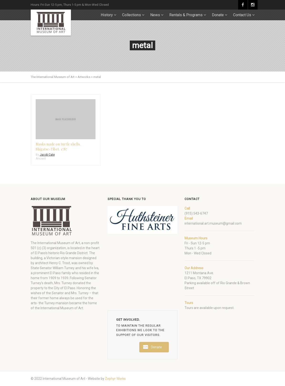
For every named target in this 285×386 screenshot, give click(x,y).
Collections (131, 15)
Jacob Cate (47, 154)
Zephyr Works (115, 379)
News (155, 15)
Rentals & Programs (186, 15)
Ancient (41, 158)
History (107, 15)
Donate (218, 15)
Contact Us (242, 15)
